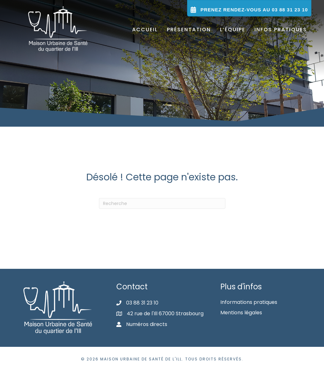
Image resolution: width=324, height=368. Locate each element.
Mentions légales (241, 312)
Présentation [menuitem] (189, 29)
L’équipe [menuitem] (232, 29)
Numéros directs (146, 324)
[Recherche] (162, 203)
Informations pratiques (248, 302)
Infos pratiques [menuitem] (280, 29)
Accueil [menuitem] (145, 29)
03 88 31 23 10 (142, 302)
